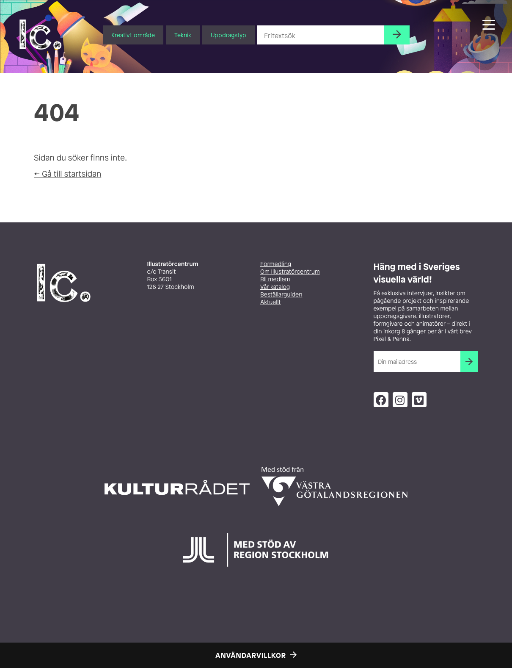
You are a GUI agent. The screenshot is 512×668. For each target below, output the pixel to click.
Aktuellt (270, 302)
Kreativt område (133, 35)
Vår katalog (275, 287)
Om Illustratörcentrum (290, 272)
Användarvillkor (250, 655)
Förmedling (275, 264)
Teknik (182, 35)
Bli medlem (275, 279)
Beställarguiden (281, 295)
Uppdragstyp (228, 35)
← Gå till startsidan (67, 173)
